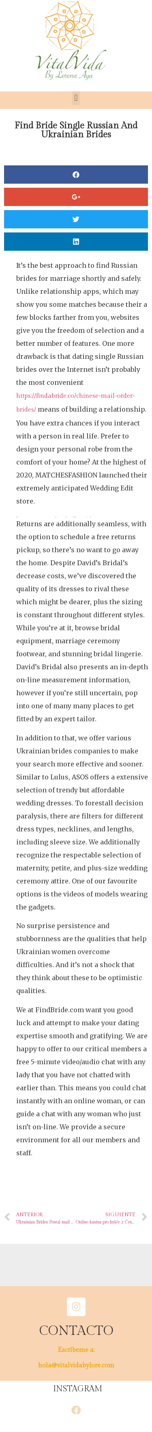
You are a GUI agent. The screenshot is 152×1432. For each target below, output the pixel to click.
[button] (76, 98)
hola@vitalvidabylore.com (76, 1365)
